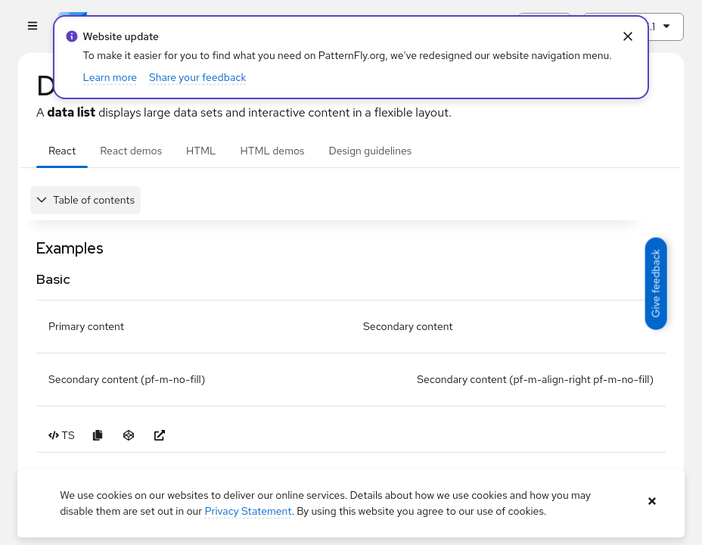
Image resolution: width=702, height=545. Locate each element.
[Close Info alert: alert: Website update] (627, 37)
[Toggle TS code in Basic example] (61, 436)
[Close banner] (652, 501)
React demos (131, 150)
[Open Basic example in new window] (160, 436)
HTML (201, 150)
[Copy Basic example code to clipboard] (98, 436)
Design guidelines (370, 150)
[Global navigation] (32, 27)
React (62, 150)
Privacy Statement (248, 511)
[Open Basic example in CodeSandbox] (129, 436)
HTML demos (273, 150)
